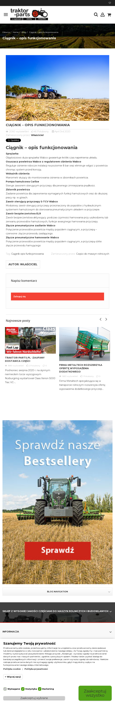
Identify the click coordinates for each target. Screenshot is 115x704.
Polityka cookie (12, 669)
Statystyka (31, 689)
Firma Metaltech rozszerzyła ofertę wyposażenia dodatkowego (80, 368)
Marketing (48, 689)
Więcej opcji (14, 677)
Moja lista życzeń (110, 3)
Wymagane (13, 689)
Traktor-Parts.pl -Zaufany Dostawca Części (25, 359)
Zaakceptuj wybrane (34, 698)
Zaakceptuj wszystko (95, 693)
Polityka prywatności (36, 669)
